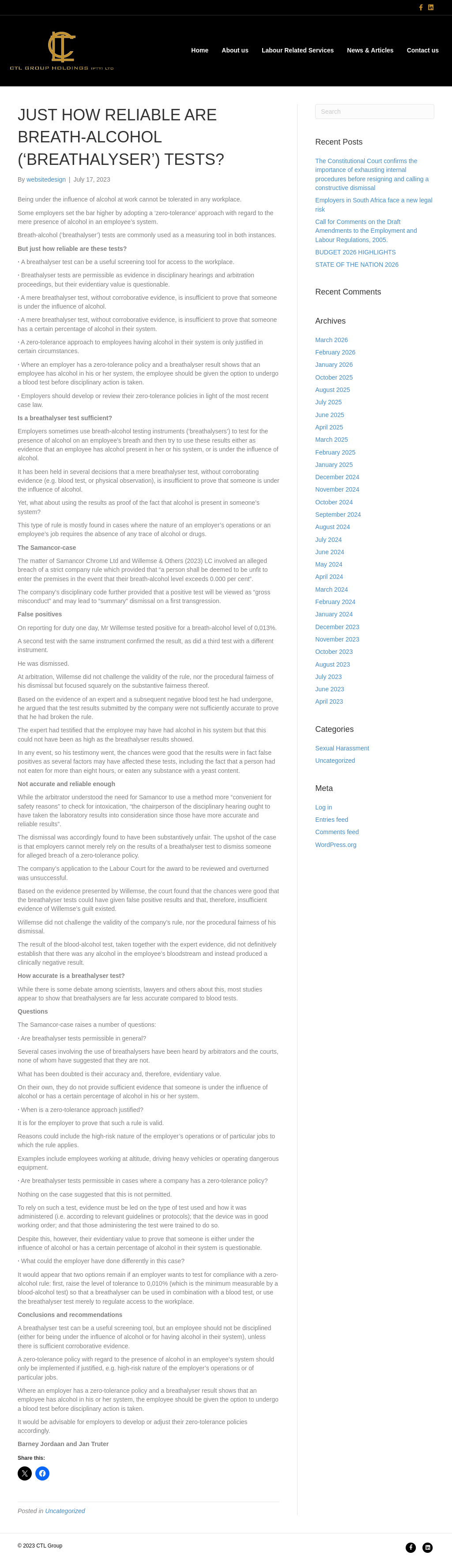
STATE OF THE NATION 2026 (357, 264)
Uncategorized (65, 1510)
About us (235, 50)
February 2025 (335, 452)
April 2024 (329, 576)
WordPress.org (335, 844)
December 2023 (337, 626)
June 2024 (329, 552)
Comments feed (337, 831)
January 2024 (334, 614)
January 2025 (334, 464)
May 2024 (328, 564)
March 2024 (331, 589)
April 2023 (329, 701)
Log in (323, 807)
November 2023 (337, 639)
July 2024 (328, 539)
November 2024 (337, 489)
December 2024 (337, 477)
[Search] (374, 111)
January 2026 (334, 364)
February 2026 (335, 352)
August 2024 (332, 526)
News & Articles (370, 50)
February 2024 (335, 601)
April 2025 (329, 427)
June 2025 (329, 414)
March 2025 (331, 439)
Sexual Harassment (342, 748)
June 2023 (329, 689)
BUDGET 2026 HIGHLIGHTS (355, 252)
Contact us (423, 50)
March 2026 (331, 339)
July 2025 (328, 402)
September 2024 (338, 514)
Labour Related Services (298, 50)
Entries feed (331, 819)
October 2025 (334, 377)
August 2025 (332, 389)
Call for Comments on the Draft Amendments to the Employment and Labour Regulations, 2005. (366, 230)
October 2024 (334, 502)
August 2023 (332, 664)
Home (199, 50)
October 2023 (334, 651)
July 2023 (328, 676)
